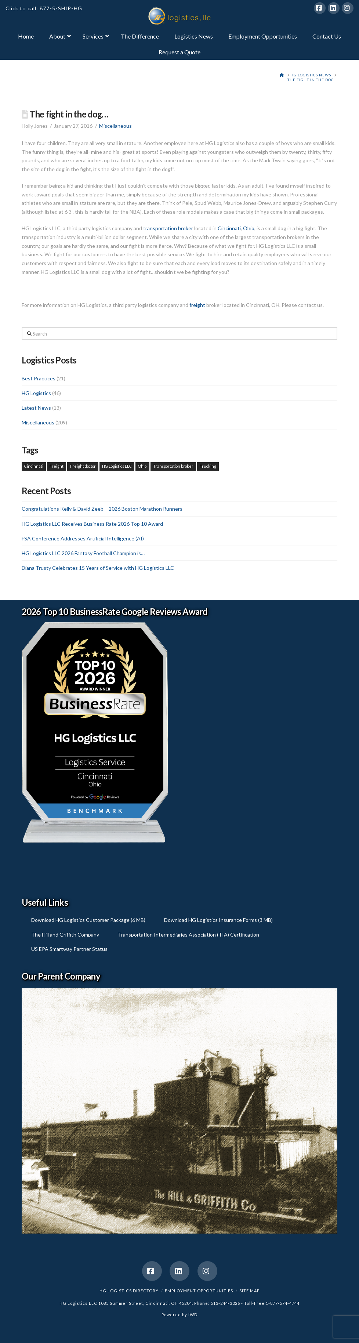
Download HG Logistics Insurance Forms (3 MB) (218, 920)
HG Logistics (36, 393)
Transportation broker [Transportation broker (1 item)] (173, 466)
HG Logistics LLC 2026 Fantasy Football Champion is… (83, 553)
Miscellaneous (115, 126)
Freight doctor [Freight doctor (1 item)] (83, 466)
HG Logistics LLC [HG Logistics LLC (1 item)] (117, 466)
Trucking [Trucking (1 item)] (208, 466)
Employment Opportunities (199, 1290)
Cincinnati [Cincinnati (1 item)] (33, 466)
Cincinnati (229, 228)
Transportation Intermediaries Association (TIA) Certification (188, 934)
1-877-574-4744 (283, 1303)
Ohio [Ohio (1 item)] (142, 466)
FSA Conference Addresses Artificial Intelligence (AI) (83, 538)
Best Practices (38, 378)
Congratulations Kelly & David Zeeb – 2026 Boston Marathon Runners (102, 509)
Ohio (248, 228)
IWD (192, 1314)
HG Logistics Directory (129, 1290)
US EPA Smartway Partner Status (69, 949)
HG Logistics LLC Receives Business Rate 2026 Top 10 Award (92, 524)
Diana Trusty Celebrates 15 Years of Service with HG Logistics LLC (98, 568)
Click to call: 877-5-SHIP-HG (44, 8)
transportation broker (168, 228)
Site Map (249, 1290)
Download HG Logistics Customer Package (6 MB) (88, 920)
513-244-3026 (225, 1303)
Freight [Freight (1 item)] (57, 466)
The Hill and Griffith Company (65, 934)
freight (197, 305)
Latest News (36, 408)
